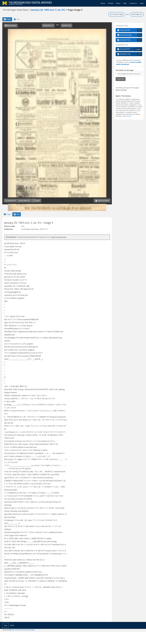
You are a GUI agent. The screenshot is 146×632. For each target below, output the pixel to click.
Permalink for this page (125, 70)
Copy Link (120, 79)
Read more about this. (58, 237)
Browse (110, 3)
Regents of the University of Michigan (21, 630)
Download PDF (129, 30)
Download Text (129, 40)
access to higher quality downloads (129, 63)
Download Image (129, 35)
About (118, 3)
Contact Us (133, 3)
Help (124, 3)
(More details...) (127, 116)
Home (12, 625)
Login (142, 3)
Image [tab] (7, 19)
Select (37, 200)
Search (102, 3)
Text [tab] (16, 19)
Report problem (102, 201)
